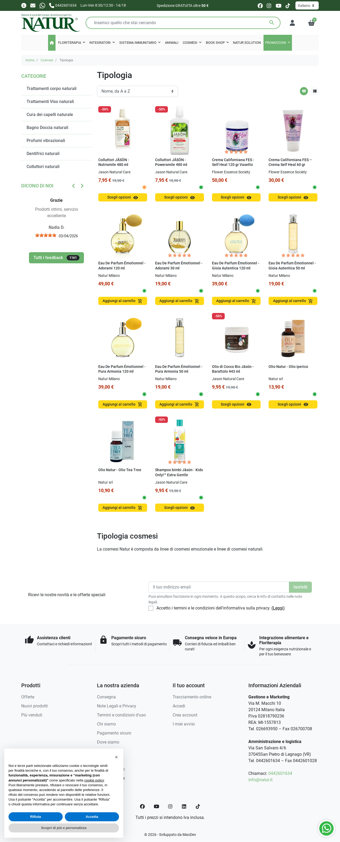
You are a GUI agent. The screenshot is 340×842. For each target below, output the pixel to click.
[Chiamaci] (62, 5)
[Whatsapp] (42, 5)
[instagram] (269, 5)
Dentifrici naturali (43, 153)
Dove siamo (108, 742)
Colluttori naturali (43, 166)
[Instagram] (170, 806)
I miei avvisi (184, 724)
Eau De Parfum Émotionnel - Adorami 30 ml (178, 265)
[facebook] (260, 5)
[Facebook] (142, 806)
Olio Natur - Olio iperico (288, 366)
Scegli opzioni (122, 197)
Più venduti (31, 715)
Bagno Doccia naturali (47, 127)
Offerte (27, 696)
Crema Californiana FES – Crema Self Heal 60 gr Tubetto (290, 165)
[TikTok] (198, 806)
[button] (311, 23)
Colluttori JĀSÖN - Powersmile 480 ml (171, 162)
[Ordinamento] (137, 91)
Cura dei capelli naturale (50, 114)
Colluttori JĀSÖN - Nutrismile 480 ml (113, 162)
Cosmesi (47, 60)
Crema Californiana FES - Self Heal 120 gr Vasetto (233, 162)
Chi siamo (106, 724)
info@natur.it (260, 779)
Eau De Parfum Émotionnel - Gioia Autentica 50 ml (292, 265)
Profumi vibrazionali (46, 140)
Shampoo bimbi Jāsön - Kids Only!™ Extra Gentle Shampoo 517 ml (179, 475)
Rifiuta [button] (35, 817)
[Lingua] (307, 5)
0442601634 (280, 773)
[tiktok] (288, 5)
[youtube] (279, 5)
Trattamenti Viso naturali (50, 101)
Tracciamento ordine (192, 696)
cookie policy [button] (94, 780)
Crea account (185, 715)
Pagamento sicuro (114, 733)
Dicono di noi (37, 185)
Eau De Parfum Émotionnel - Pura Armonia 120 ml (122, 369)
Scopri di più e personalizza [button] (63, 828)
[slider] (45, 235)
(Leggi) (278, 608)
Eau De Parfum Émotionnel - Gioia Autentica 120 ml (235, 265)
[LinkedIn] (184, 806)
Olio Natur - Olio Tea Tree (119, 470)
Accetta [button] (92, 817)
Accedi (179, 705)
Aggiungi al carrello (123, 301)
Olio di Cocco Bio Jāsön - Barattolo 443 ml (233, 369)
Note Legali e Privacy (116, 705)
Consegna (106, 696)
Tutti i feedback (56, 257)
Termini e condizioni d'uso (121, 715)
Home (30, 60)
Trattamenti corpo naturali (51, 88)
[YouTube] (156, 806)
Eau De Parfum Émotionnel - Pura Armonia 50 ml (178, 369)
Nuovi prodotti (34, 705)
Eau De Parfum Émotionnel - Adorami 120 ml (122, 265)
